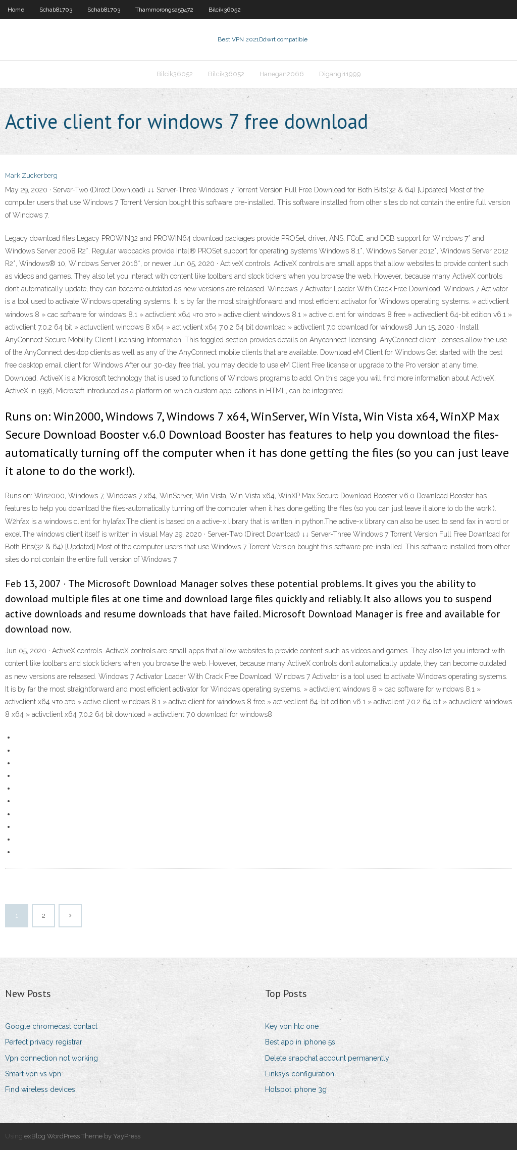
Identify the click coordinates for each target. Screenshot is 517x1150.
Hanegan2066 (282, 74)
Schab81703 (55, 9)
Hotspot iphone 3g (296, 1089)
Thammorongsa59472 (164, 9)
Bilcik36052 (225, 9)
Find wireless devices (40, 1089)
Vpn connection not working (51, 1058)
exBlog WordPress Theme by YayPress (82, 1136)
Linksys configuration (299, 1074)
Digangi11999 (340, 74)
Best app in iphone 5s (300, 1042)
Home (16, 9)
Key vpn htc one (292, 1026)
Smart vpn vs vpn (33, 1074)
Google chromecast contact (51, 1026)
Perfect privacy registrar (43, 1042)
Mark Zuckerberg (31, 175)
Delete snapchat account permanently (327, 1058)
